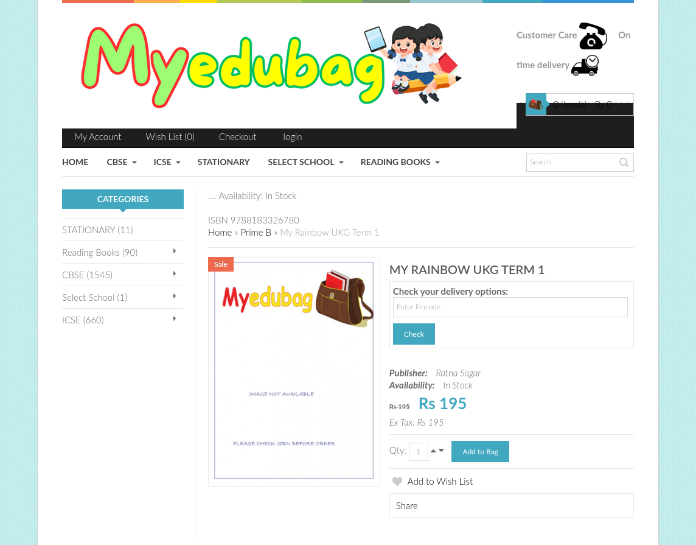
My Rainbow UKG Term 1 (329, 232)
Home (220, 232)
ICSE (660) (83, 319)
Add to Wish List (440, 481)
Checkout (238, 136)
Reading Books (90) (99, 252)
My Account (98, 136)
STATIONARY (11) (97, 229)
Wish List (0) (170, 136)
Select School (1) (94, 297)
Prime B (255, 232)
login (293, 136)
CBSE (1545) (87, 274)
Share (407, 505)
